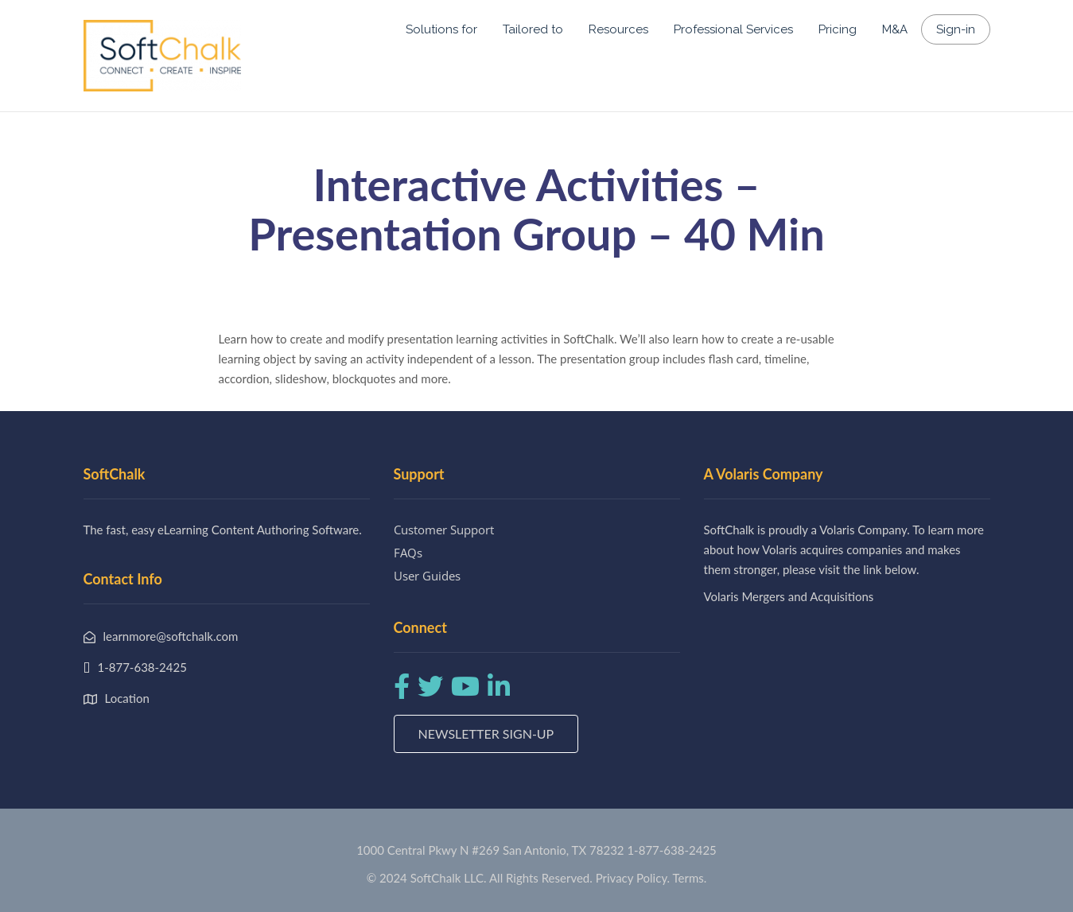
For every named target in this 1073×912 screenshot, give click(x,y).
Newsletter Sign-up (486, 733)
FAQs (408, 553)
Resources (618, 29)
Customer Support (444, 529)
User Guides (427, 576)
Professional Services (733, 29)
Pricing (837, 29)
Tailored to (533, 29)
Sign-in (955, 29)
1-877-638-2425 (671, 850)
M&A (895, 29)
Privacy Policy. (633, 878)
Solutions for (441, 29)
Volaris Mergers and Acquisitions (789, 596)
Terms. (690, 878)
